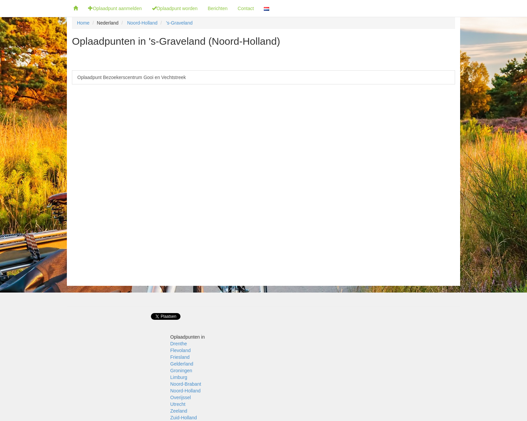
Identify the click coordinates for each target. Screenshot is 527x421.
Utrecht (178, 404)
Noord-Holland (142, 23)
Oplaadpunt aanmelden (115, 8)
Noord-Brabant (185, 384)
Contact (246, 8)
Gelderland (182, 364)
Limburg (179, 377)
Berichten (218, 8)
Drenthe (178, 343)
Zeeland (179, 411)
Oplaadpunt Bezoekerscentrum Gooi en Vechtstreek (131, 77)
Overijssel (180, 397)
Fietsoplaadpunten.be (34, 8)
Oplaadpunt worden (175, 8)
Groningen (181, 370)
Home (83, 23)
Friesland (180, 357)
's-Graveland (179, 23)
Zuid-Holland (183, 417)
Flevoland (180, 350)
